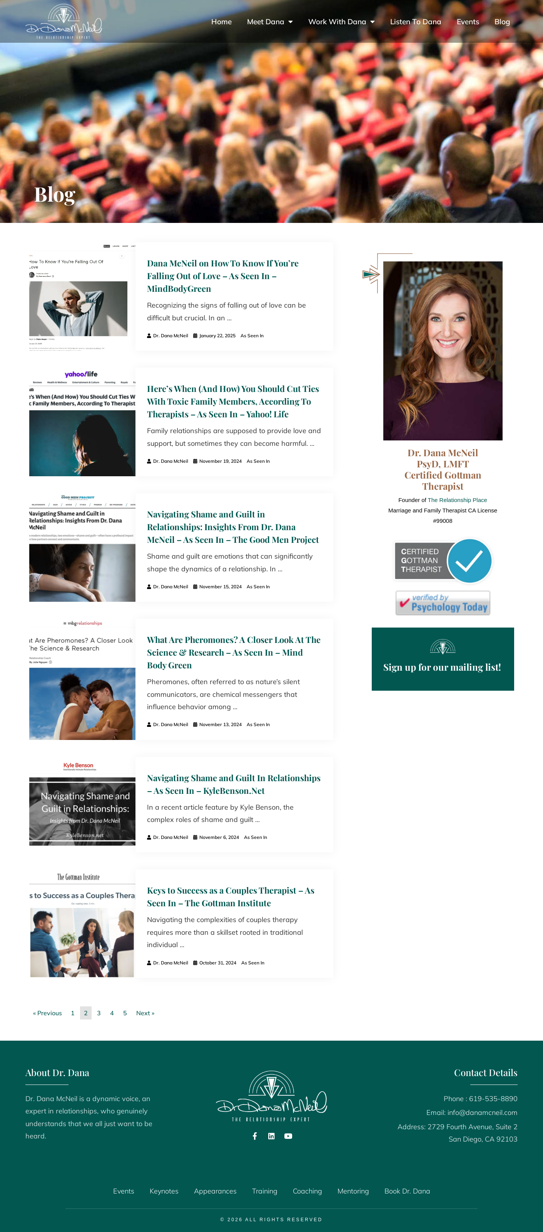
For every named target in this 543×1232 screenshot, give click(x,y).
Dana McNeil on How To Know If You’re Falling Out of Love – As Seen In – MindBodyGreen (223, 275)
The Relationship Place (457, 500)
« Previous (47, 1013)
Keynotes (164, 1191)
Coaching (307, 1191)
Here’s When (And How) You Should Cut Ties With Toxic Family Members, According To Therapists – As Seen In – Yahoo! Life (233, 401)
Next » (145, 1013)
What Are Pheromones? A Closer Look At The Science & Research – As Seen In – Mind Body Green (234, 652)
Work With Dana (341, 21)
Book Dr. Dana (407, 1191)
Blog (502, 21)
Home (221, 21)
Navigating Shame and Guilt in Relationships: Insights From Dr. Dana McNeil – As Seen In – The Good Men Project (233, 526)
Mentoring (353, 1191)
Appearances (215, 1191)
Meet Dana (270, 21)
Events (468, 21)
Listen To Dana (415, 21)
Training (264, 1191)
